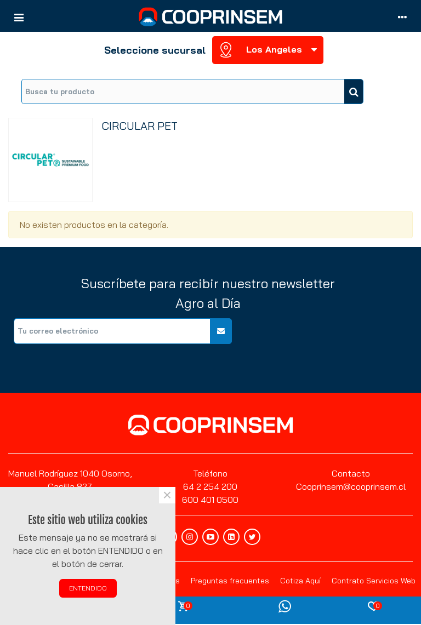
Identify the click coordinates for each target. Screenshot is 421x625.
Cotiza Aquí (300, 581)
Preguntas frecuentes (230, 581)
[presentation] (329, 339)
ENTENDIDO (88, 588)
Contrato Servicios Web (374, 581)
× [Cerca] (167, 495)
